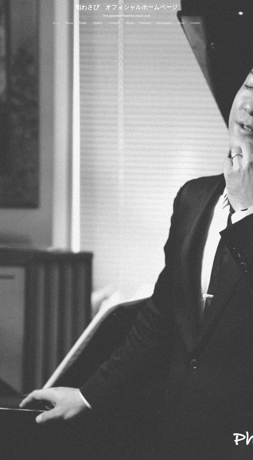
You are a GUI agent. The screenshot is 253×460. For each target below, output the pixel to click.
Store (181, 23)
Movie (130, 23)
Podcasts (145, 23)
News (69, 23)
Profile (83, 23)
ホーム (56, 23)
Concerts (114, 23)
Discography (164, 23)
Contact (195, 23)
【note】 (97, 23)
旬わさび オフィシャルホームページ (126, 7)
